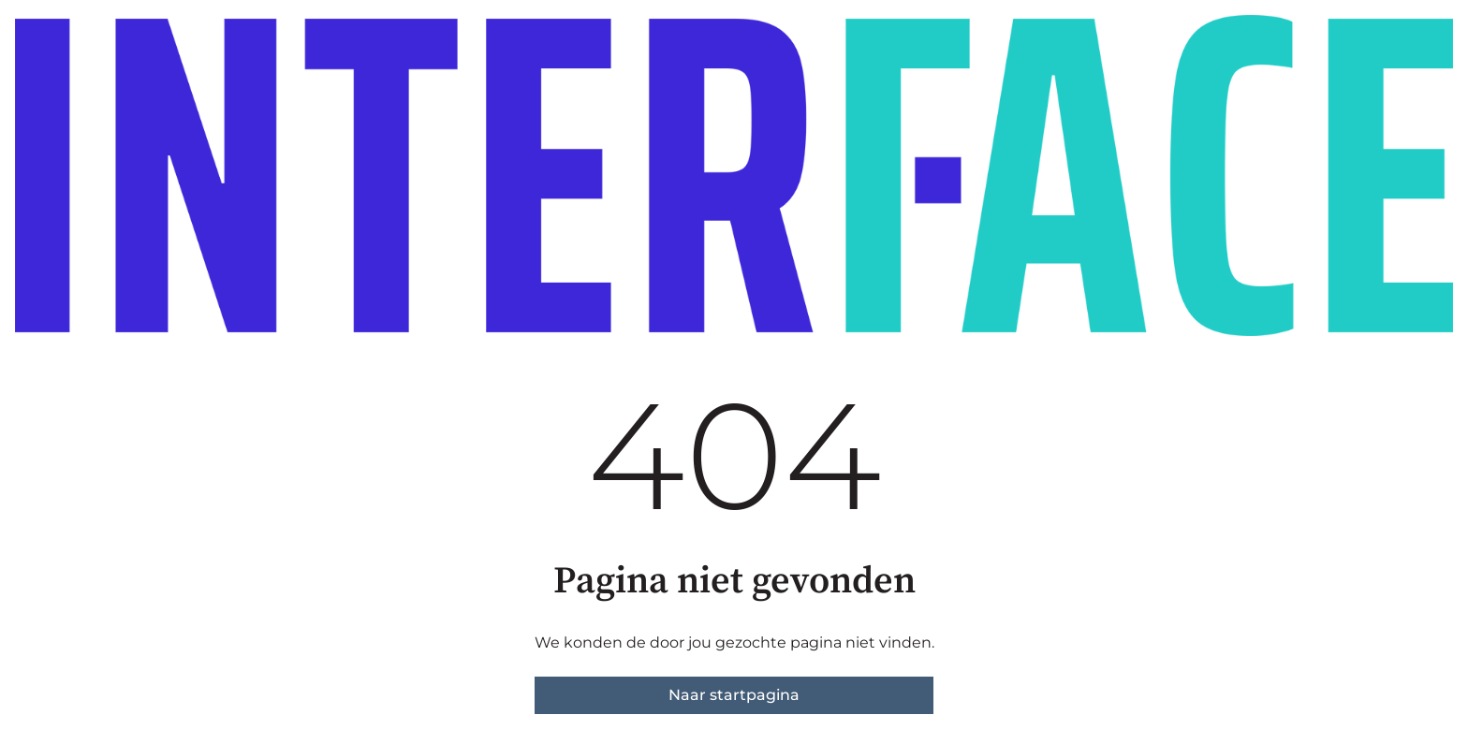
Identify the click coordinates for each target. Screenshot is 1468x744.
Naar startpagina (734, 695)
